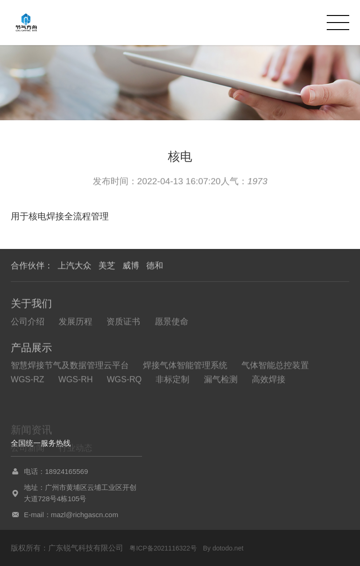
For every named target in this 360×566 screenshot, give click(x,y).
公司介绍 (28, 323)
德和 (154, 266)
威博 (130, 266)
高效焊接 (268, 382)
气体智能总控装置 (275, 368)
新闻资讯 (31, 436)
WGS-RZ (27, 382)
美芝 (106, 266)
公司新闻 (28, 453)
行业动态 (75, 453)
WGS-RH (76, 382)
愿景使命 (171, 323)
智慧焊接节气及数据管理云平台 (70, 368)
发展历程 (75, 323)
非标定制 (172, 382)
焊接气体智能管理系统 (185, 368)
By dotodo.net (223, 548)
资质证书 (123, 323)
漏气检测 (221, 382)
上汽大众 (74, 266)
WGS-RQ (124, 382)
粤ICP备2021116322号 (162, 548)
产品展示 (31, 350)
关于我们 (31, 305)
